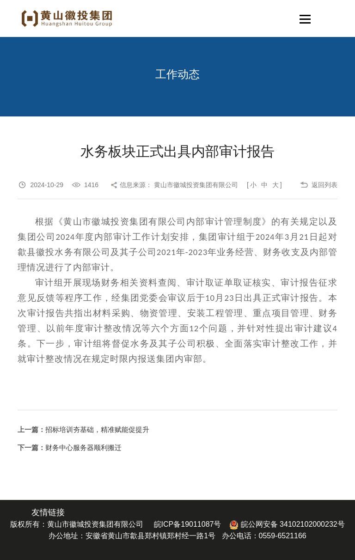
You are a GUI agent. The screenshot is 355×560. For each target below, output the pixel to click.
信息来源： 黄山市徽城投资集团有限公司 (179, 185)
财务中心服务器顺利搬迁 (83, 447)
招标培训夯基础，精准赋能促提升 (97, 429)
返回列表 (324, 185)
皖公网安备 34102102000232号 (286, 524)
